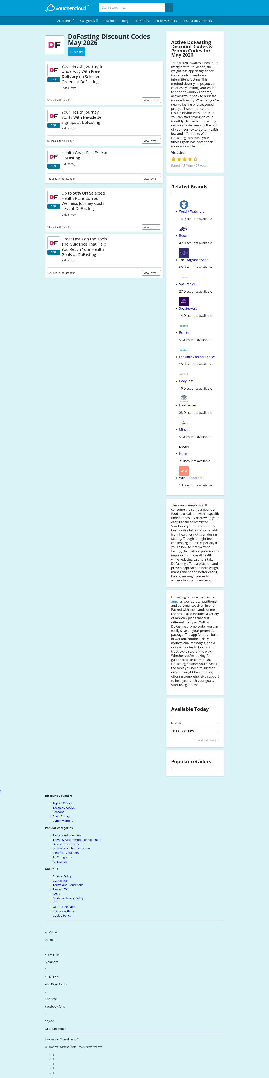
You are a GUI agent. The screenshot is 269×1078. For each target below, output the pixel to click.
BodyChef (186, 381)
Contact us (60, 880)
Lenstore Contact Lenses (197, 357)
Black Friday (61, 816)
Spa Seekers (188, 308)
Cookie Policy (62, 915)
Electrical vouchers (66, 853)
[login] (184, 159)
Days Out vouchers (66, 844)
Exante (184, 332)
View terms (150, 100)
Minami (184, 429)
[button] (65, 20)
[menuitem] (65, 20)
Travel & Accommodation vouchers (77, 840)
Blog (125, 21)
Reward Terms (63, 889)
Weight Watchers (191, 211)
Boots (183, 235)
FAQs (56, 894)
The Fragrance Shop (194, 260)
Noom (183, 453)
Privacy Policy (62, 876)
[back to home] (67, 8)
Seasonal (110, 21)
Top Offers (141, 21)
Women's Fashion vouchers (72, 848)
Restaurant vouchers (197, 21)
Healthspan (187, 405)
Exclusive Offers (166, 21)
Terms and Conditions (68, 885)
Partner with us (63, 911)
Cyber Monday (63, 820)
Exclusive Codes (64, 807)
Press (56, 902)
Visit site (178, 153)
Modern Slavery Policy (68, 898)
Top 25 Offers (62, 803)
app (174, 601)
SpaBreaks (187, 284)
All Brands (60, 861)
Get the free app (64, 907)
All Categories (62, 857)
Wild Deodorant (190, 478)
